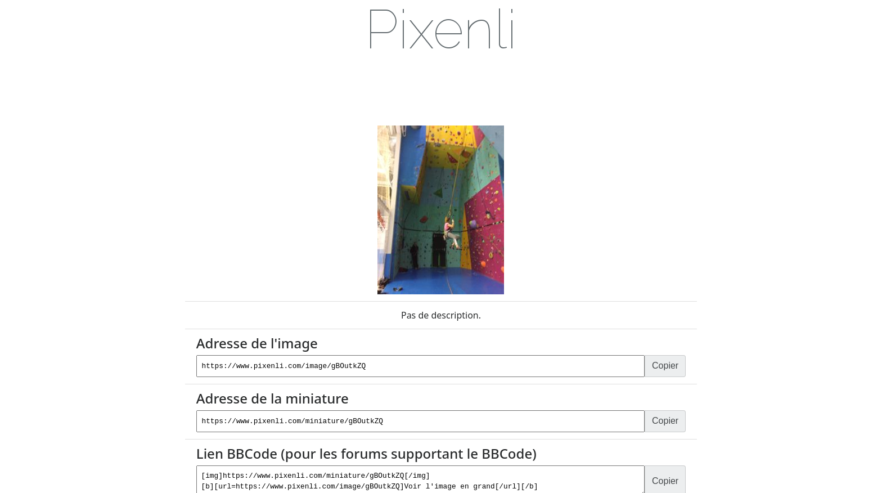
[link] (440, 30)
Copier (667, 365)
